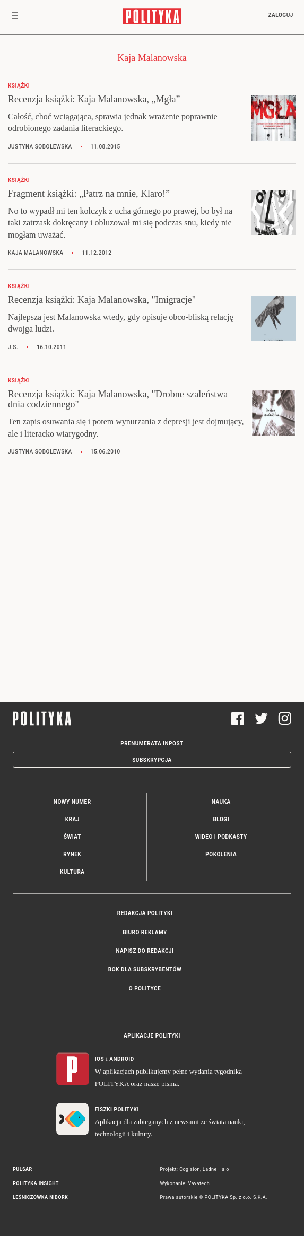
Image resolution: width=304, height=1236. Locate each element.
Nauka (221, 802)
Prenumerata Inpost (152, 743)
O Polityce (145, 988)
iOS (99, 1059)
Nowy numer (72, 802)
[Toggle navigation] (15, 17)
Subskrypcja (152, 760)
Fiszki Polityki (117, 1109)
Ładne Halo (216, 1169)
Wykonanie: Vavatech (185, 1183)
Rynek (72, 854)
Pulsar (22, 1169)
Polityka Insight (36, 1183)
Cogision (189, 1169)
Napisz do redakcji (144, 951)
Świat (72, 837)
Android (121, 1059)
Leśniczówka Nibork (40, 1197)
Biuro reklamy (145, 932)
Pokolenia (221, 854)
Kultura (72, 872)
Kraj (72, 819)
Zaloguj (280, 15)
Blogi (221, 819)
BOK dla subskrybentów (144, 969)
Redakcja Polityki (144, 913)
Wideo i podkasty (221, 837)
